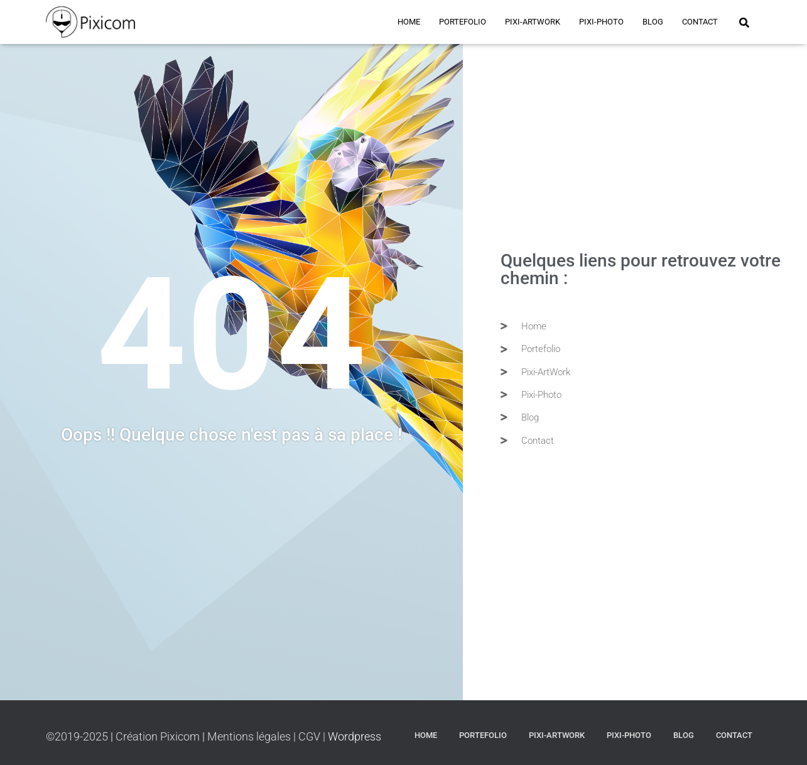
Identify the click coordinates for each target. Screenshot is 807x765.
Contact (700, 21)
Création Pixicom (159, 736)
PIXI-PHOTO (601, 21)
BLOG (652, 21)
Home (409, 21)
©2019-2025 (78, 736)
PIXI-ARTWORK (532, 21)
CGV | (313, 736)
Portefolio (462, 21)
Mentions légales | (251, 736)
